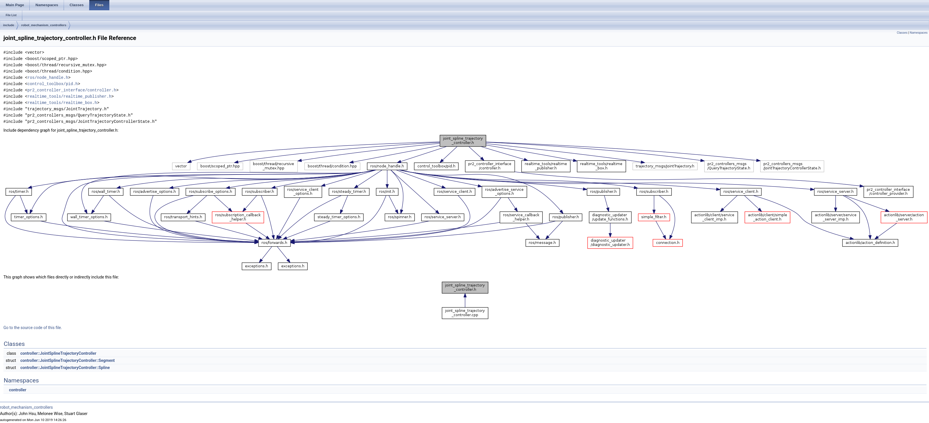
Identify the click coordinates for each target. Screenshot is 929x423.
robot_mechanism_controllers (44, 25)
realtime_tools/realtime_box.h (62, 102)
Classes (902, 33)
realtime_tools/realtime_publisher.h (69, 96)
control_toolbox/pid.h (52, 84)
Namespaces (919, 33)
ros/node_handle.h (47, 77)
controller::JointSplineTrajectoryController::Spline (65, 367)
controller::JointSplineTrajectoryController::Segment (67, 360)
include (8, 25)
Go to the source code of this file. (32, 327)
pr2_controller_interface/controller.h (71, 90)
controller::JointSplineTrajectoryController (58, 353)
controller (17, 390)
